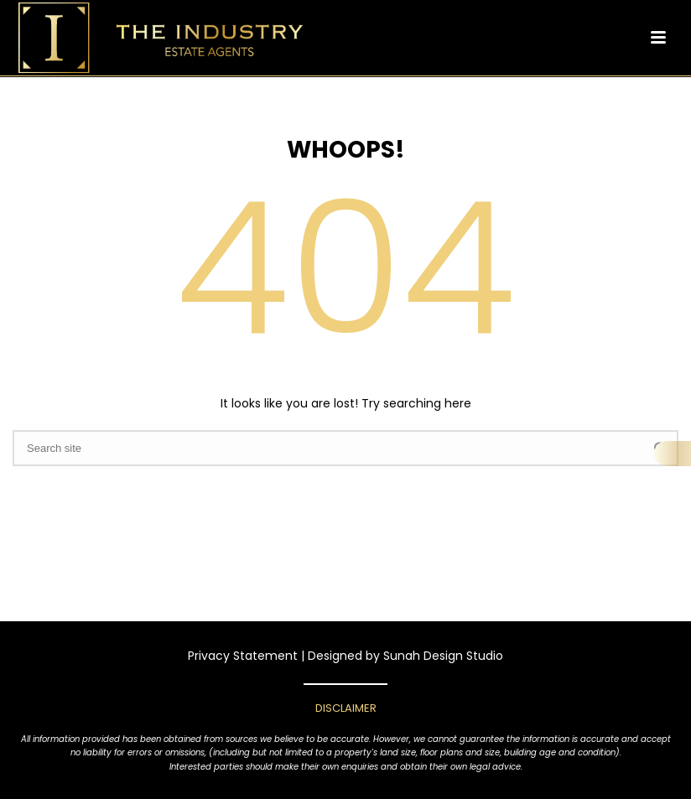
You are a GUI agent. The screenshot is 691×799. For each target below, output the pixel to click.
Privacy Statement (243, 655)
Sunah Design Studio (443, 655)
